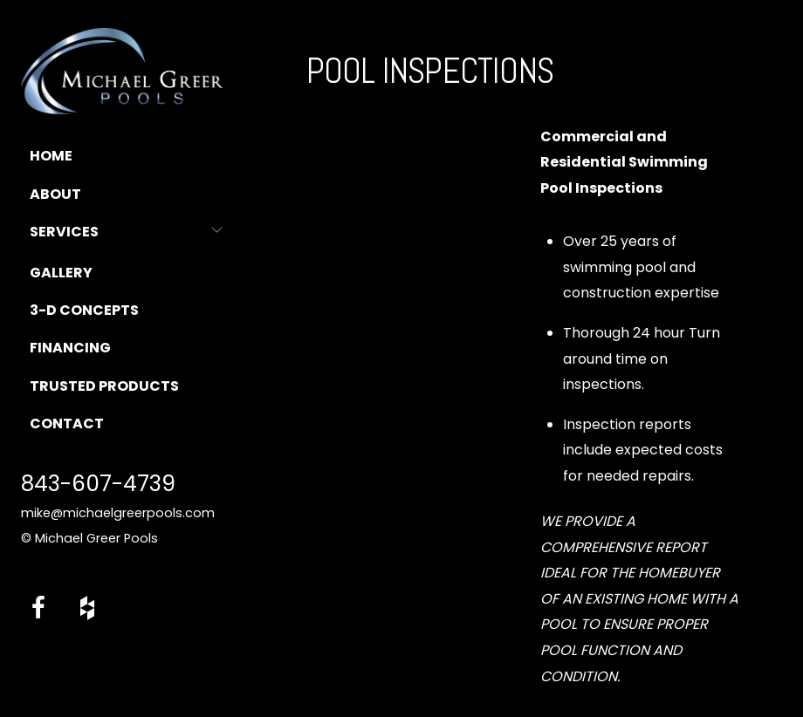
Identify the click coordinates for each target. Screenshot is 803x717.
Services (64, 232)
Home (51, 156)
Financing (70, 348)
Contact (67, 423)
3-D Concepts (84, 310)
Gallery (61, 273)
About (55, 194)
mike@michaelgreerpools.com (118, 513)
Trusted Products (104, 386)
